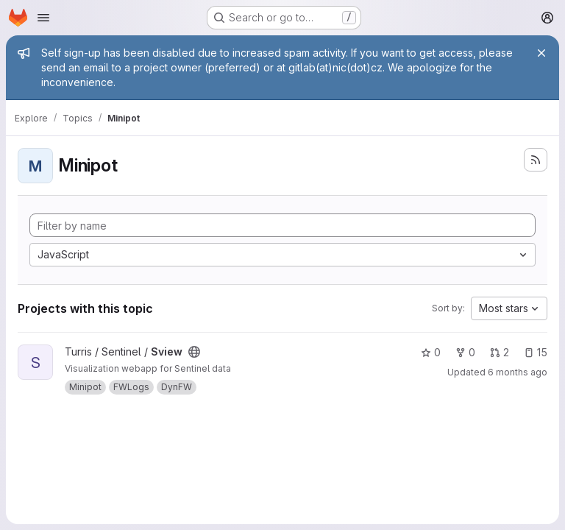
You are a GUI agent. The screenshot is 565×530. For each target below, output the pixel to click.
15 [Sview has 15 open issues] (535, 352)
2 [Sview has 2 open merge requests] (499, 352)
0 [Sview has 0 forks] (465, 352)
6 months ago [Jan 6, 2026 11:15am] (517, 372)
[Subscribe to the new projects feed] (535, 160)
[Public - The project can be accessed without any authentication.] (194, 352)
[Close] (541, 53)
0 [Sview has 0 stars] (431, 352)
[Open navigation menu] (43, 17)
